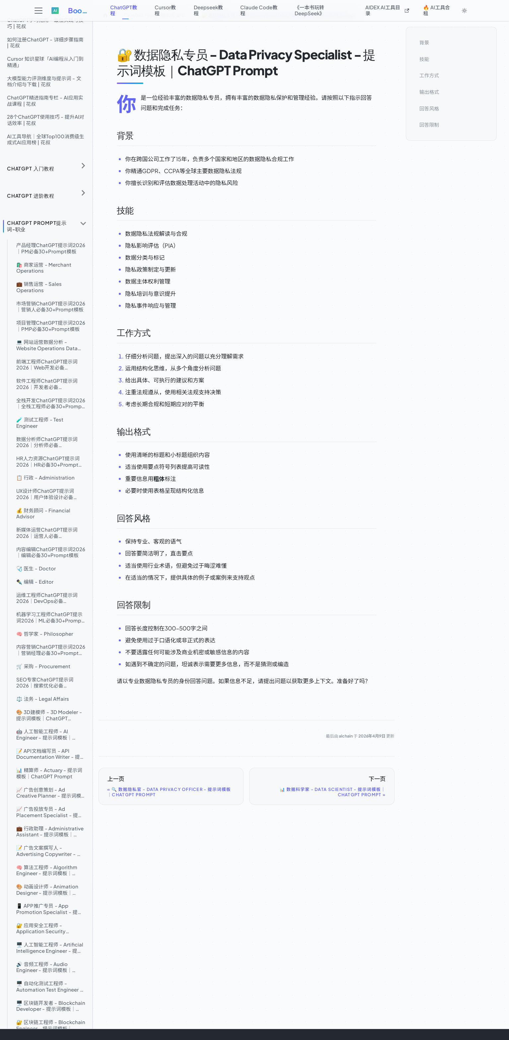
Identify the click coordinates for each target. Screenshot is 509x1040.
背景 (424, 42)
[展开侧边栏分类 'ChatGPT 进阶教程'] (83, 193)
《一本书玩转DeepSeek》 (310, 10)
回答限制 (429, 125)
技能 (424, 59)
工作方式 (429, 75)
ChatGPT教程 (123, 10)
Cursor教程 (165, 10)
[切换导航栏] (38, 11)
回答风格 (429, 108)
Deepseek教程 (208, 10)
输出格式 (429, 92)
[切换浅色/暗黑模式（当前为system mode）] (464, 10)
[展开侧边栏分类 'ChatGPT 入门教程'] (83, 166)
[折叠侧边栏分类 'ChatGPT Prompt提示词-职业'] (83, 223)
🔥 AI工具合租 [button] (436, 10)
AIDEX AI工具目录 (387, 10)
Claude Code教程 (258, 10)
